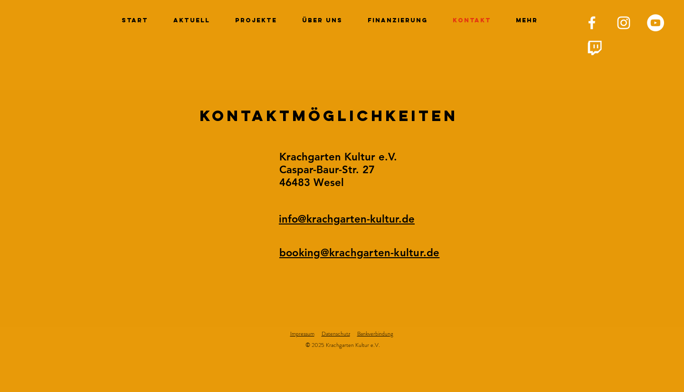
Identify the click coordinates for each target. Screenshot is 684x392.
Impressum (302, 333)
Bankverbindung (375, 333)
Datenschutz (336, 333)
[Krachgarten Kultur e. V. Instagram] (623, 22)
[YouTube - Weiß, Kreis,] (655, 22)
